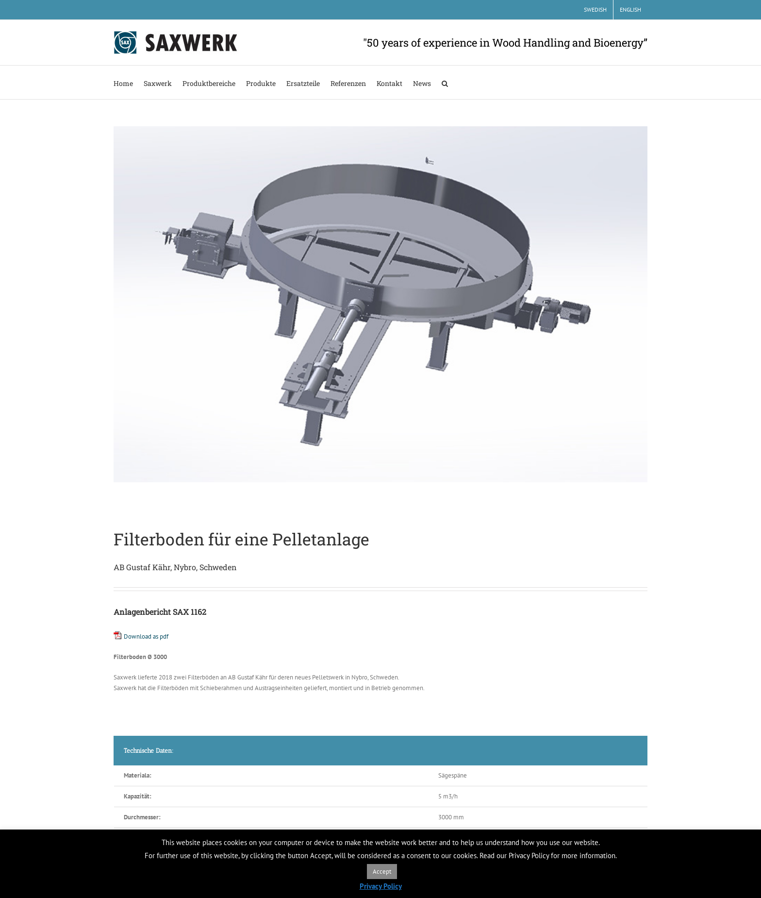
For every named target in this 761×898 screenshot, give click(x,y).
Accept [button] (382, 871)
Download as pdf (146, 636)
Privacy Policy (381, 886)
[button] (445, 82)
